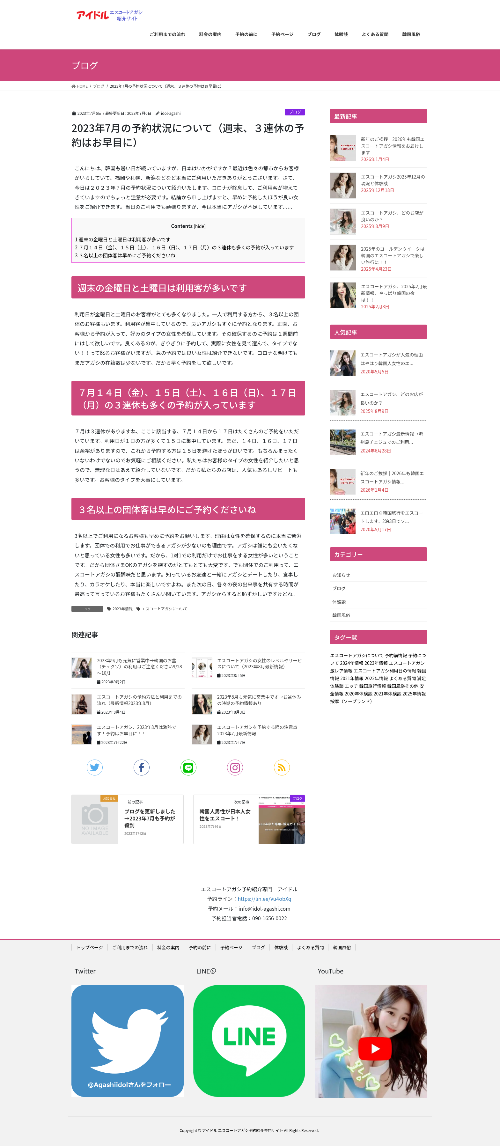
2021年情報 (352, 678)
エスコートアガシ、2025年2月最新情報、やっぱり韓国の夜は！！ (394, 293)
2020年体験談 (358, 693)
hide (199, 226)
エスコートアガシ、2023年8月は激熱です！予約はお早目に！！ (136, 730)
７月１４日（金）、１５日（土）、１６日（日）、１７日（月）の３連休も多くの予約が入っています (184, 247)
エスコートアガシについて (165, 608)
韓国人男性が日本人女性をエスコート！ (225, 814)
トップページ (89, 947)
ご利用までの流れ (130, 947)
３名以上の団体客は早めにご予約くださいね (125, 255)
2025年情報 (414, 693)
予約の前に (200, 947)
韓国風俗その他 (402, 686)
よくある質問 (402, 678)
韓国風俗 (341, 615)
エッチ (351, 686)
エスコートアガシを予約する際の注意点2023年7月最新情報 (257, 730)
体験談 (339, 602)
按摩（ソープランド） (352, 701)
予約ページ (231, 947)
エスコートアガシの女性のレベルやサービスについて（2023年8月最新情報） (259, 663)
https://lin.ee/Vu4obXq (264, 898)
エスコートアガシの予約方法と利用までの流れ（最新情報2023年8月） (139, 700)
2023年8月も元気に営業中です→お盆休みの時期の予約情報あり (259, 700)
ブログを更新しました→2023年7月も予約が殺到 (149, 818)
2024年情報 (352, 663)
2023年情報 (123, 608)
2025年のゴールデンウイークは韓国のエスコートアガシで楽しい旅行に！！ (392, 255)
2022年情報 (376, 678)
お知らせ (341, 575)
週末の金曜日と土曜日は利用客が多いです (123, 239)
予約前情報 (396, 655)
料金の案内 (168, 947)
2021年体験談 (387, 693)
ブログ (295, 112)
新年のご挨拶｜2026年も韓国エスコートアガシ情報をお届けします (392, 146)
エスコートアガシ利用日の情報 (385, 670)
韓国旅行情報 (372, 686)
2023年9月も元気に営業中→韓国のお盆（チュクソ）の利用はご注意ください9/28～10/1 (139, 666)
